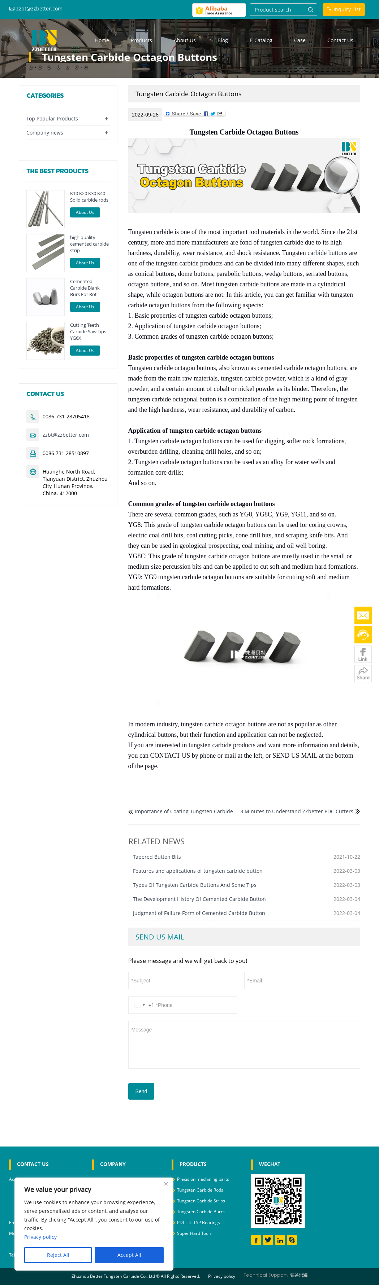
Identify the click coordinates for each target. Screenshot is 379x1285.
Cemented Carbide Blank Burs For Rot (85, 288)
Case (300, 40)
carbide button (326, 252)
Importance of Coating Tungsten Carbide (184, 811)
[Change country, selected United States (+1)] (143, 1005)
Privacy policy (221, 1276)
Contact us (340, 40)
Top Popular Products (52, 118)
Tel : (13, 1255)
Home (102, 40)
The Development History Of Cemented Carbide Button (199, 898)
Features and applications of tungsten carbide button (198, 870)
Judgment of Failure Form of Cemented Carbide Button (199, 913)
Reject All (58, 1254)
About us (185, 40)
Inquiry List (347, 9)
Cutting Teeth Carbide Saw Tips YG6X (88, 331)
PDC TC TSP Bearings (198, 1222)
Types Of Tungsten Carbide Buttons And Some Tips (195, 884)
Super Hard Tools (194, 1233)
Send (141, 1091)
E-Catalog (261, 40)
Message (244, 1044)
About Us (85, 212)
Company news (44, 132)
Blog (223, 40)
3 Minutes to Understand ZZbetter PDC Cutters (296, 811)
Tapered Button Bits (157, 856)
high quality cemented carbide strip (89, 244)
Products (141, 40)
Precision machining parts (203, 1179)
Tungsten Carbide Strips (201, 1201)
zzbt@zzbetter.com (39, 8)
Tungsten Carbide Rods (200, 1190)
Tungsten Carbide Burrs (201, 1212)
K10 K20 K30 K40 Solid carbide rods (89, 196)
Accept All (129, 1254)
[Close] (165, 1183)
